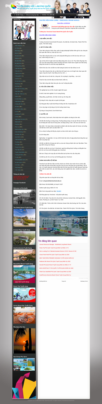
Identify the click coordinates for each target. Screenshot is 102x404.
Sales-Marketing (19, 131)
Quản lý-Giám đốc (19, 129)
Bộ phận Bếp (18, 60)
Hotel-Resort (18, 101)
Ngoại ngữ (17, 121)
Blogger (53, 10)
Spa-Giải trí (18, 137)
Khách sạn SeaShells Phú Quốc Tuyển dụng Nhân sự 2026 (55, 271)
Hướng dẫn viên (19, 104)
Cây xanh (17, 71)
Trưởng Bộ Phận (19, 154)
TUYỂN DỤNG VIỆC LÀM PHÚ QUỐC (34, 6)
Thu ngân (17, 144)
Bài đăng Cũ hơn (84, 281)
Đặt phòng (17, 83)
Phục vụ (17, 126)
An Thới (17, 48)
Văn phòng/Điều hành (20, 159)
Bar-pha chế (18, 55)
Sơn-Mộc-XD (18, 134)
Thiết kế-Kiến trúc (19, 139)
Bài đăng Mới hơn (43, 281)
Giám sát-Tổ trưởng (20, 88)
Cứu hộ (17, 78)
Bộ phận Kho (18, 63)
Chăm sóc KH (18, 73)
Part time (17, 124)
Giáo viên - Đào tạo (19, 93)
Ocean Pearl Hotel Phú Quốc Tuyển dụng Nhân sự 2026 (54, 254)
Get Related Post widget (83, 278)
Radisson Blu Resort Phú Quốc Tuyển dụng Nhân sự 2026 (54, 261)
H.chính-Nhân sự (19, 99)
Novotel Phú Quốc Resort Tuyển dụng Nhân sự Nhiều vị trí (55, 264)
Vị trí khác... (18, 165)
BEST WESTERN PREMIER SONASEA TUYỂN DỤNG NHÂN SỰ (56, 258)
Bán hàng (17, 50)
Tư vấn (17, 157)
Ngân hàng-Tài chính (20, 119)
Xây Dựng (17, 167)
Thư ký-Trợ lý (18, 147)
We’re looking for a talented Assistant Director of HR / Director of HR (57, 251)
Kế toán (17, 106)
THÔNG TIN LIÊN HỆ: (48, 15)
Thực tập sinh (18, 149)
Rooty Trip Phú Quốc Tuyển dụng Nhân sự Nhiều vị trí (54, 248)
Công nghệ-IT (18, 76)
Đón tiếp (17, 86)
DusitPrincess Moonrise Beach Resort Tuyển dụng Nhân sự (55, 275)
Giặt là (16, 96)
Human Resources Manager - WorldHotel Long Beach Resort (55, 244)
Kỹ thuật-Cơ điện (19, 109)
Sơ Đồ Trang (19, 15)
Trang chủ (64, 281)
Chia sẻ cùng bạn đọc (32, 15)
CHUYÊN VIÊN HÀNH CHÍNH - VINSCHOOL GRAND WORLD (59, 20)
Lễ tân (16, 116)
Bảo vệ (17, 53)
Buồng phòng (18, 66)
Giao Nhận (17, 91)
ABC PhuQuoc (18, 45)
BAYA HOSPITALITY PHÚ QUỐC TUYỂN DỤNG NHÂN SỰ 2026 (56, 268)
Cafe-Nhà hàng (18, 68)
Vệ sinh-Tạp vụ (18, 162)
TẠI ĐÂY (58, 191)
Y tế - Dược (18, 170)
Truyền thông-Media (20, 152)
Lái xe (16, 111)
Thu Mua (17, 142)
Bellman (17, 58)
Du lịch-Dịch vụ (18, 81)
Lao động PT (18, 114)
